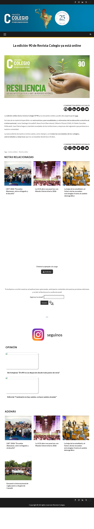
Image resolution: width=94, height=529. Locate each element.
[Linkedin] (74, 109)
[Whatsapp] (83, 109)
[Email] (87, 109)
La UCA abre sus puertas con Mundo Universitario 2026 (46, 190)
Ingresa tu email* (37, 297)
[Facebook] (66, 109)
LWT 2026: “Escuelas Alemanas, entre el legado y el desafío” (17, 191)
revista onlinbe (13, 152)
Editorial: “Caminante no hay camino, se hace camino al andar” (32, 397)
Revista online (23, 152)
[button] (47, 335)
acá (76, 116)
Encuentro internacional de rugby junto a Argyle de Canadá (17, 485)
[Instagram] (70, 109)
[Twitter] (78, 109)
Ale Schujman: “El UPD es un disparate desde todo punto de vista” (33, 373)
